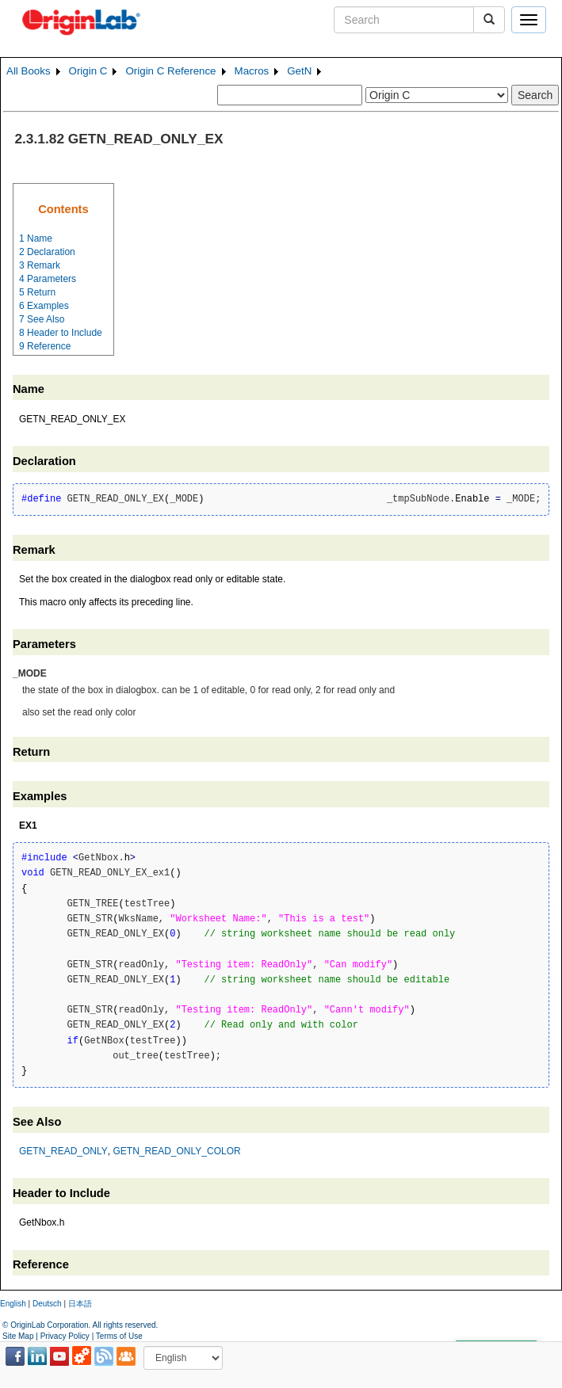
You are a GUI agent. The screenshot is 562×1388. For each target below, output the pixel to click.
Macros (252, 71)
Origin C (88, 71)
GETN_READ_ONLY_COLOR (176, 1151)
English (13, 1303)
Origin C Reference (170, 71)
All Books (28, 71)
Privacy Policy (65, 1336)
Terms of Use (119, 1336)
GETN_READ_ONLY (63, 1151)
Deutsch (47, 1303)
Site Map (17, 1336)
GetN (299, 71)
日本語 (80, 1303)
